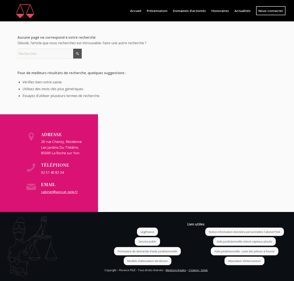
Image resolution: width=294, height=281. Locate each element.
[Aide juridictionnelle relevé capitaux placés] (244, 241)
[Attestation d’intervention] (244, 261)
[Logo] (25, 10)
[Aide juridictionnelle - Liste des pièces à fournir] (244, 251)
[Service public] (147, 241)
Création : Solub (198, 270)
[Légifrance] (147, 232)
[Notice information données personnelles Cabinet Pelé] (244, 232)
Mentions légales (176, 270)
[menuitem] (135, 10)
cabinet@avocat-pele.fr (59, 192)
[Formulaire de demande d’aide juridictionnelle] (147, 251)
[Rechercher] (50, 54)
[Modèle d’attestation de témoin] (147, 261)
